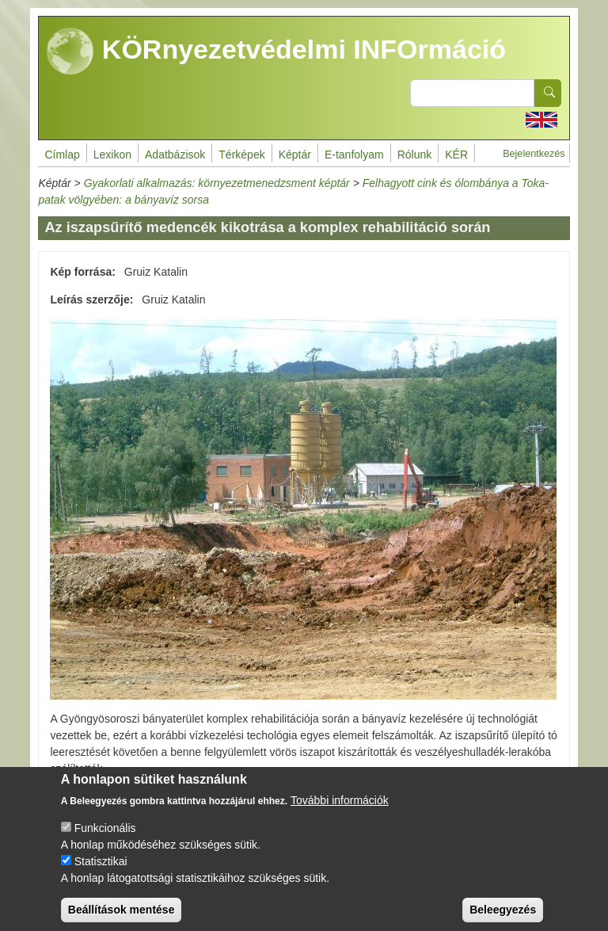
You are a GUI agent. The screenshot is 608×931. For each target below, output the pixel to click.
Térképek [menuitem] (241, 154)
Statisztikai (100, 872)
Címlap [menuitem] (61, 154)
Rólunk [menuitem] (414, 154)
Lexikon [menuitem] (112, 154)
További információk (340, 811)
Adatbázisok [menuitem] (175, 154)
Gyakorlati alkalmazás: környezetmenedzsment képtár (217, 183)
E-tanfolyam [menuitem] (354, 154)
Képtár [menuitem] (295, 154)
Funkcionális (105, 839)
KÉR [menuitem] (456, 154)
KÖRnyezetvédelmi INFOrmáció (276, 51)
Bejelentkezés (533, 153)
